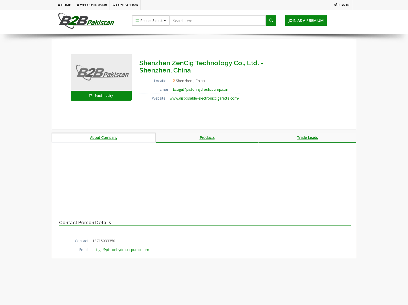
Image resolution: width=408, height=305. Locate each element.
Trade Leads (307, 137)
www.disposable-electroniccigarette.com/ (204, 98)
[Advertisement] (316, 86)
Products (207, 137)
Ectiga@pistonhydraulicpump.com (201, 89)
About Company (103, 137)
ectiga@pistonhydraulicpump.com (120, 249)
